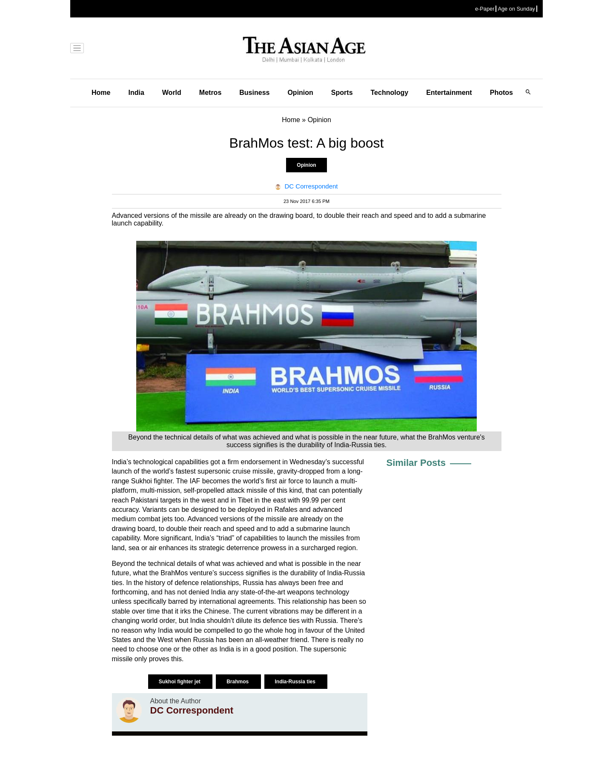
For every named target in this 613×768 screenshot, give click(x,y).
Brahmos (238, 682)
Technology (390, 92)
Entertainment (449, 92)
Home (101, 92)
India (136, 92)
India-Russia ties (296, 682)
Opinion (300, 92)
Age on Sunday (516, 9)
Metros (210, 92)
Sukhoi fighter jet (180, 682)
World (171, 92)
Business (254, 92)
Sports (342, 92)
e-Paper (485, 9)
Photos (501, 92)
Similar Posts (416, 462)
